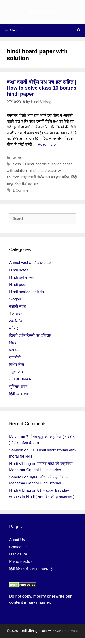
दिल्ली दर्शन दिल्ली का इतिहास (30, 335)
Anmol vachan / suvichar (30, 263)
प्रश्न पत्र (17, 158)
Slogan (15, 299)
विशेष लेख (16, 365)
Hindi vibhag (42, 11)
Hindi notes (18, 270)
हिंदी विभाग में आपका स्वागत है (31, 569)
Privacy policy (21, 561)
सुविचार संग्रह (18, 386)
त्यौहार (13, 328)
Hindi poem (19, 284)
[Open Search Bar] (79, 30)
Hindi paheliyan (22, 277)
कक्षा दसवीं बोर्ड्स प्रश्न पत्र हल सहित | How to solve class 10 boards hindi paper (41, 88)
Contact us (18, 547)
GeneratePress (66, 631)
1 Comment (22, 190)
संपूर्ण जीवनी (18, 372)
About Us (17, 540)
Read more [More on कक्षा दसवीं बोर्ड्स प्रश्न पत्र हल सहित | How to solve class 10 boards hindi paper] (47, 144)
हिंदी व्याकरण (18, 394)
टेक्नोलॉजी (16, 321)
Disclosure (18, 554)
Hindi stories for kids (26, 292)
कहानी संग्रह (17, 306)
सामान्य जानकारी (20, 379)
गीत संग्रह (15, 314)
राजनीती (15, 357)
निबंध (13, 343)
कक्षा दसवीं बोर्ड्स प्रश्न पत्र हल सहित (45, 177)
